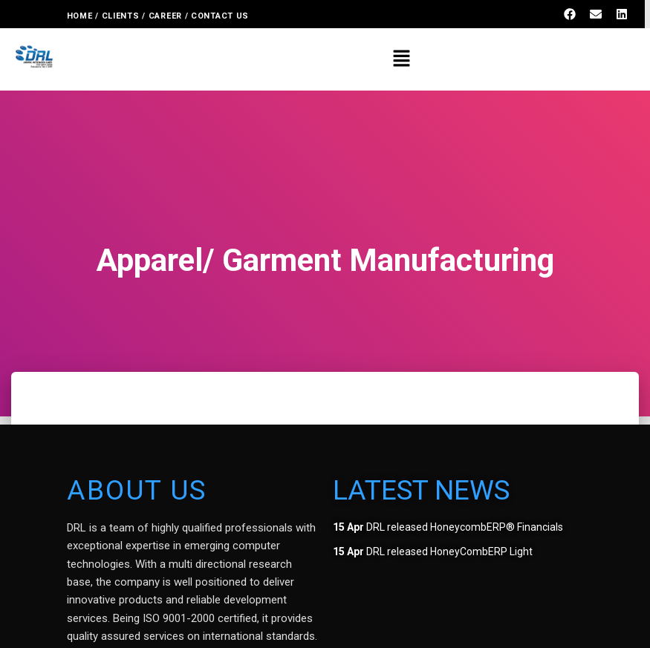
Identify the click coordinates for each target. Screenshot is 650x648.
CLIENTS (121, 16)
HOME (80, 16)
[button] (401, 59)
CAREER (165, 16)
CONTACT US (221, 16)
